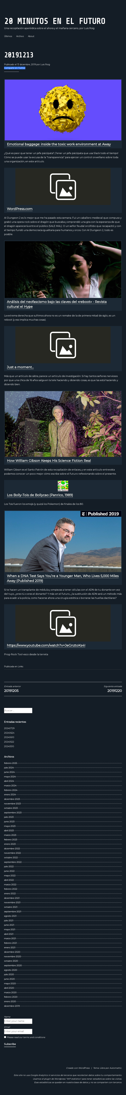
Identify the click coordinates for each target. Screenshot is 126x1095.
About (31, 36)
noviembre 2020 (12, 956)
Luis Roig (45, 64)
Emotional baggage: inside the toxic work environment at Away (59, 144)
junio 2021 (9, 925)
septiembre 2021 (12, 911)
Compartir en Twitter (14, 68)
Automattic (115, 1068)
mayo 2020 (10, 983)
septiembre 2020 (13, 965)
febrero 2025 (10, 763)
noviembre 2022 (12, 853)
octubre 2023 (11, 808)
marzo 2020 (10, 992)
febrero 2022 (10, 889)
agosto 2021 (10, 916)
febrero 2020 (10, 997)
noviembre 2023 (12, 803)
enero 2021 (9, 947)
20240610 (9, 737)
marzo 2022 (10, 884)
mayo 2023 (10, 826)
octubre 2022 (11, 857)
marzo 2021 (10, 938)
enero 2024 (10, 794)
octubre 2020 (11, 961)
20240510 (9, 746)
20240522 (9, 742)
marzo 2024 (10, 785)
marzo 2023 (10, 835)
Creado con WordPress (78, 1068)
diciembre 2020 (12, 952)
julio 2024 (9, 767)
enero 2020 (10, 1001)
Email (7, 1027)
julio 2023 (9, 817)
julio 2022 (9, 866)
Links (20, 666)
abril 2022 (9, 880)
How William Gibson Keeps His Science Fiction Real (49, 461)
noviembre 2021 (12, 902)
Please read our (24, 1037)
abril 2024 (9, 781)
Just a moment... (20, 367)
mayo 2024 (10, 776)
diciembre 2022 (12, 848)
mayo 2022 (10, 875)
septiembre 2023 (13, 812)
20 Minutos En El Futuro (54, 21)
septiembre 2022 (13, 862)
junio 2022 (9, 871)
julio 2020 (9, 974)
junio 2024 (9, 772)
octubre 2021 (10, 907)
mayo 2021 (9, 929)
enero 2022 (10, 893)
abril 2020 (9, 988)
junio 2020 (9, 979)
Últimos (8, 36)
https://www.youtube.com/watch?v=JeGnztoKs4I (46, 645)
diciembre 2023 (12, 799)
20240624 (9, 733)
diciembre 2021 (12, 898)
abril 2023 (9, 830)
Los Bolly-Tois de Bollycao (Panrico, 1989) (40, 495)
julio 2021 (8, 920)
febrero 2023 (10, 839)
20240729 (9, 728)
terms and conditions (34, 1037)
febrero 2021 (10, 943)
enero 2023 (10, 844)
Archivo (20, 36)
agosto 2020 (10, 970)
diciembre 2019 (12, 1006)
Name (7, 1016)
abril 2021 (8, 934)
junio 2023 (9, 821)
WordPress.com (20, 209)
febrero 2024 (10, 790)
